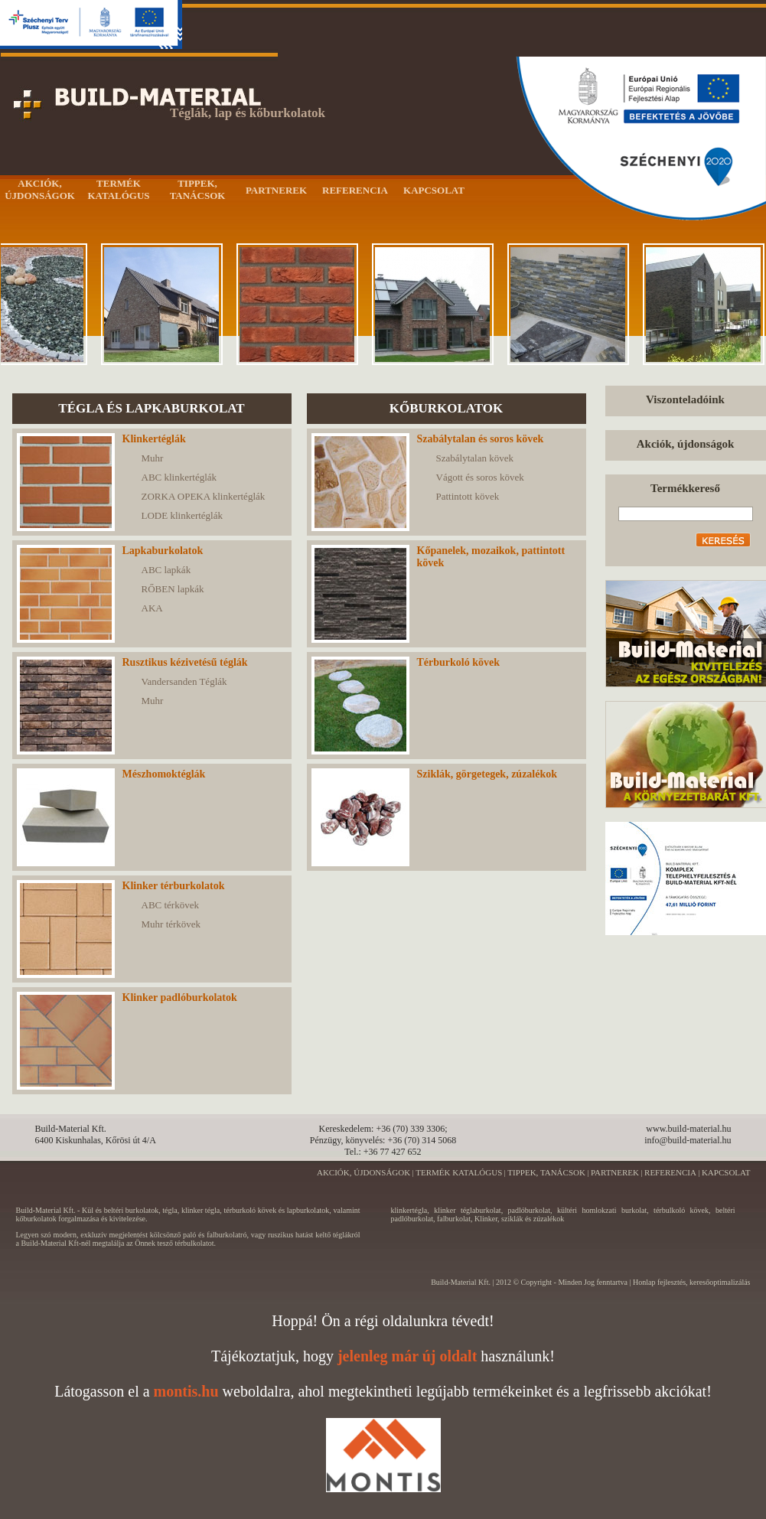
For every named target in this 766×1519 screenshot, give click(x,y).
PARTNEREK (615, 1172)
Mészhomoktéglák (164, 774)
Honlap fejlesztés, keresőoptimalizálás (692, 1282)
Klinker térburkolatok (173, 886)
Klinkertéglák (154, 439)
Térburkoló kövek (458, 662)
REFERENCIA (670, 1172)
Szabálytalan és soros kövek (480, 439)
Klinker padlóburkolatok (179, 997)
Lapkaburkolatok (163, 550)
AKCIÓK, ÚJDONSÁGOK (363, 1172)
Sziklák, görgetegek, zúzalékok (487, 774)
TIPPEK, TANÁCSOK (546, 1172)
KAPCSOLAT (726, 1172)
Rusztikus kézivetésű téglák (185, 662)
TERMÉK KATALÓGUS (459, 1172)
